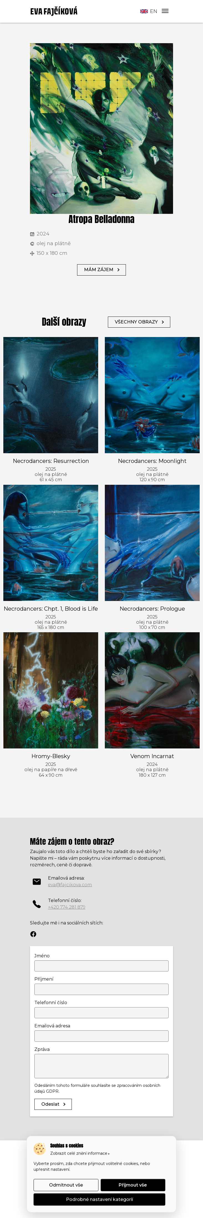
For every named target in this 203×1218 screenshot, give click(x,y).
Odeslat (50, 1104)
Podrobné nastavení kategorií (99, 1199)
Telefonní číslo (50, 1002)
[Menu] (165, 11)
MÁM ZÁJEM (98, 269)
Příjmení (44, 979)
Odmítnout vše (66, 1185)
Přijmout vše (133, 1185)
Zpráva (42, 1049)
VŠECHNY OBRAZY (136, 322)
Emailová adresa (52, 1025)
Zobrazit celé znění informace (78, 1153)
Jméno (42, 955)
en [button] (148, 11)
